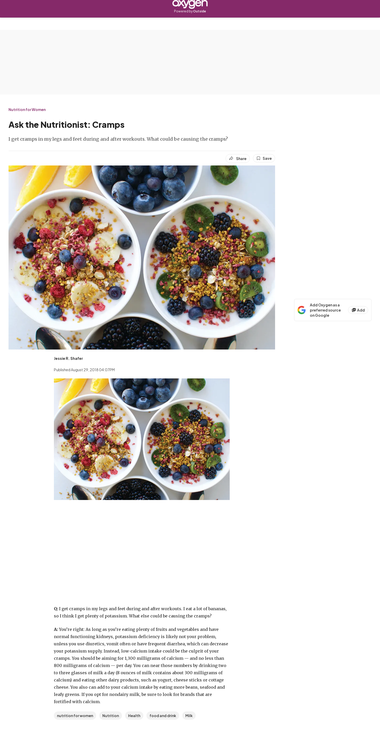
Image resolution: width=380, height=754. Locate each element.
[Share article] (238, 158)
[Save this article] (264, 158)
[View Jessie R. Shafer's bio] (68, 358)
